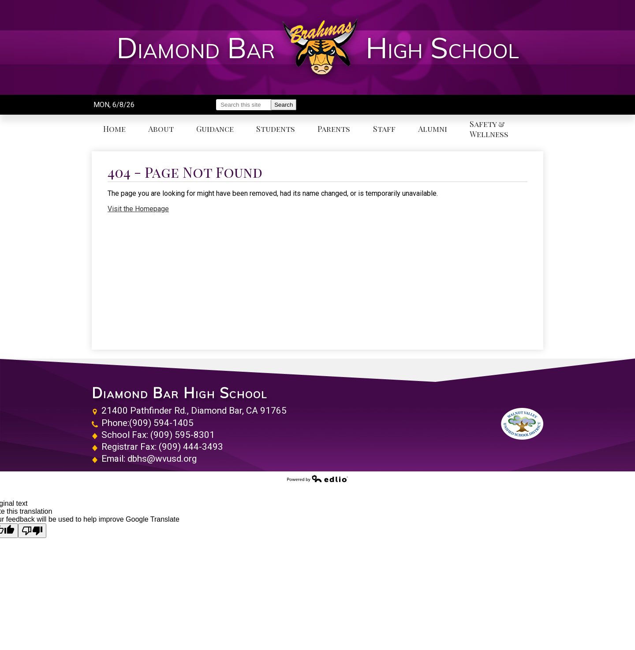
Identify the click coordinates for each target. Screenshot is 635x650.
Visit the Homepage (138, 209)
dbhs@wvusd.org (162, 458)
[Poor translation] (32, 530)
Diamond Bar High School (179, 393)
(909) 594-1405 (161, 423)
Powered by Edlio (317, 478)
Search (283, 104)
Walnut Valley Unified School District (522, 424)
